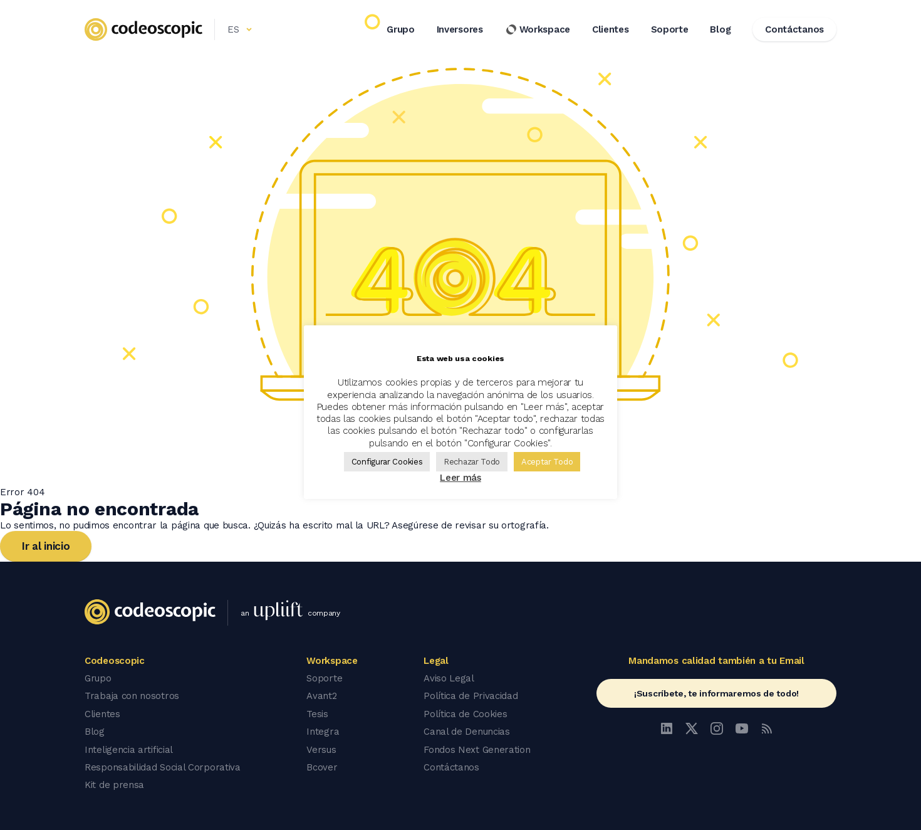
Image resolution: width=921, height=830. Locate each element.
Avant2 (321, 695)
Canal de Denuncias (467, 731)
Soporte (670, 30)
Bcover (321, 766)
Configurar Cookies (387, 461)
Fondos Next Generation (477, 748)
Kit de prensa (114, 783)
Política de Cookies (465, 713)
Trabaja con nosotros (132, 695)
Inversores (460, 30)
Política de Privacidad (471, 695)
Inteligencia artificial (129, 748)
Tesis (317, 713)
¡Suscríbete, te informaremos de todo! (716, 693)
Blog (720, 30)
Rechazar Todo (472, 461)
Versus (321, 748)
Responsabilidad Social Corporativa (163, 766)
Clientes (610, 30)
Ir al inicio (46, 546)
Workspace (537, 30)
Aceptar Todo (547, 461)
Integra (322, 731)
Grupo (401, 30)
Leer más (460, 477)
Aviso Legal (449, 678)
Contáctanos (451, 766)
